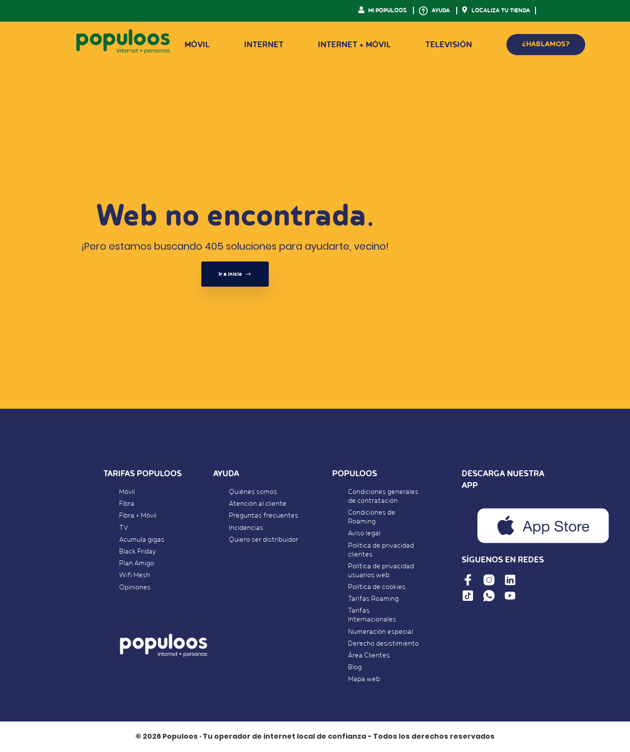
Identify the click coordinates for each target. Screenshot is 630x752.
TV (123, 528)
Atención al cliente (257, 504)
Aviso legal (364, 533)
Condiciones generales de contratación (383, 496)
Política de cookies (377, 587)
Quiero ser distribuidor (263, 540)
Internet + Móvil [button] (354, 45)
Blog (355, 667)
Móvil (127, 492)
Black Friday (137, 552)
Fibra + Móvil (138, 516)
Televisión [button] (448, 45)
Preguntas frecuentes (263, 516)
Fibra (126, 504)
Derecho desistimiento (383, 644)
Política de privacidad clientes (381, 550)
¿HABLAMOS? (546, 44)
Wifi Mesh (134, 575)
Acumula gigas (141, 540)
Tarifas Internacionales (372, 615)
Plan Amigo (136, 563)
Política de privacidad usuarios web (381, 570)
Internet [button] (264, 45)
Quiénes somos (253, 492)
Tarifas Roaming (373, 599)
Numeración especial (380, 632)
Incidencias (246, 528)
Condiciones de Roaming (371, 517)
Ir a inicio (235, 274)
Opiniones (135, 587)
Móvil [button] (197, 45)
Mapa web (364, 679)
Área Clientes (369, 655)
